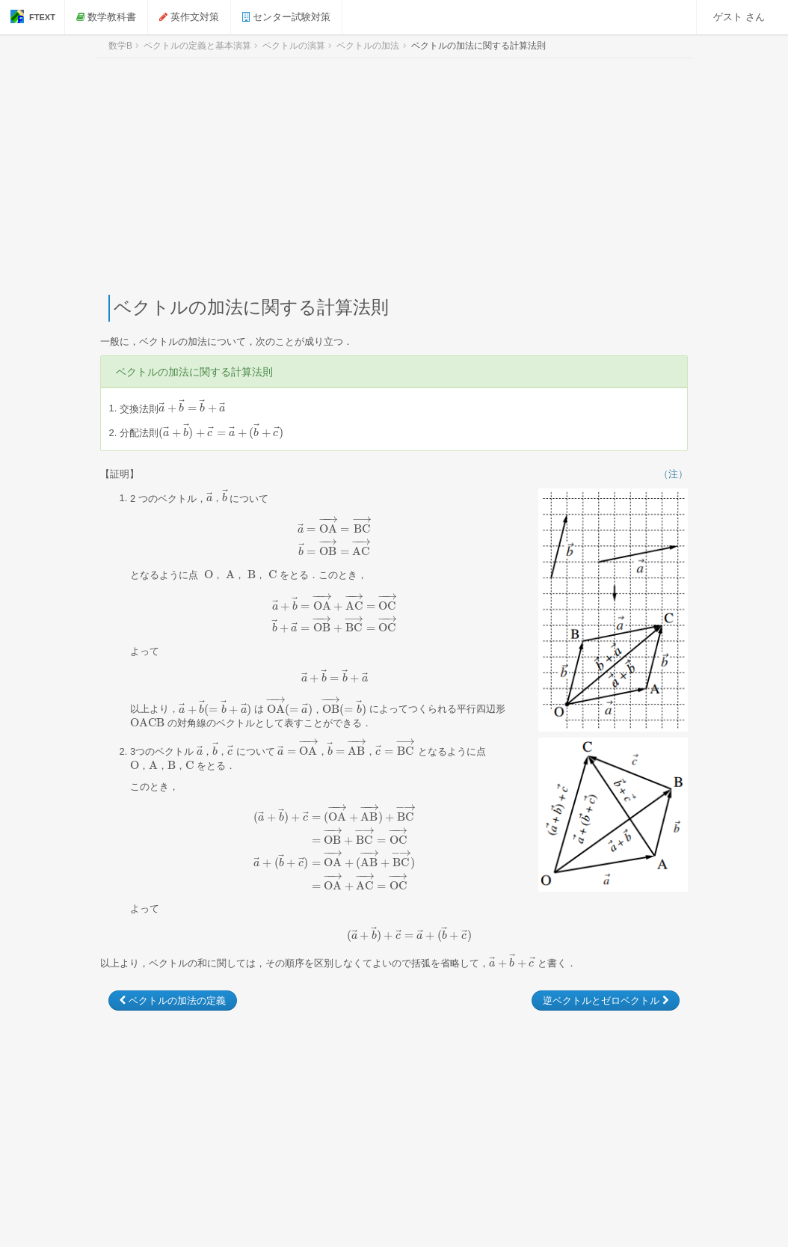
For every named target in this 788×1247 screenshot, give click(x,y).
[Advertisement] (394, 176)
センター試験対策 (288, 16)
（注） (673, 474)
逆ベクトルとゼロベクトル (605, 1000)
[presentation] (191, 408)
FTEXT (32, 16)
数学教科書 (108, 16)
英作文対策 (191, 16)
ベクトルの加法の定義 (173, 1000)
